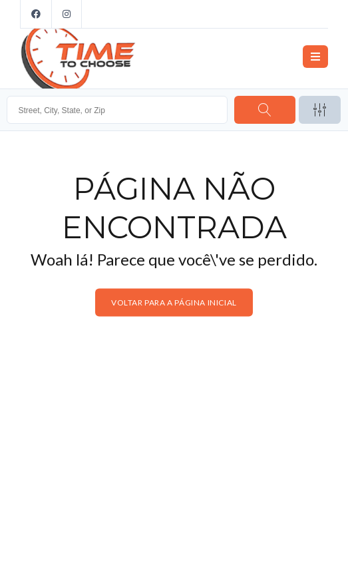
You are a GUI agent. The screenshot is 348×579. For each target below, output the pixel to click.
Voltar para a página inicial (174, 302)
